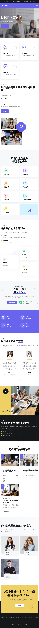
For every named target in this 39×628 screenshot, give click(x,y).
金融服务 (25, 174)
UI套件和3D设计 (27, 199)
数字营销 (6, 174)
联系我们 (19, 605)
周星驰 (7, 576)
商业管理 (5, 53)
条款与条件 (19, 624)
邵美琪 (27, 552)
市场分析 (24, 53)
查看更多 (5, 111)
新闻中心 (6, 498)
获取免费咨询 (12, 302)
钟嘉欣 (7, 552)
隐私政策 (25, 624)
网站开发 (6, 212)
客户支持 (13, 624)
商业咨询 (5, 72)
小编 (11, 498)
